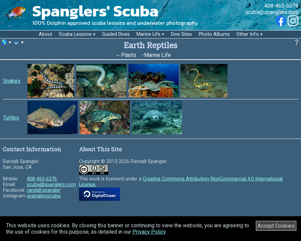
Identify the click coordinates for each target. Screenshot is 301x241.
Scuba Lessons (75, 34)
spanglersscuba (44, 196)
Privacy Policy (149, 232)
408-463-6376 (281, 6)
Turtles (11, 117)
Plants (128, 55)
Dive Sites (181, 34)
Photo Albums (214, 34)
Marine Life (148, 34)
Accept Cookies (276, 226)
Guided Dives (116, 34)
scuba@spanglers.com (271, 12)
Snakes (11, 81)
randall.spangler (44, 190)
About (45, 34)
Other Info (247, 34)
